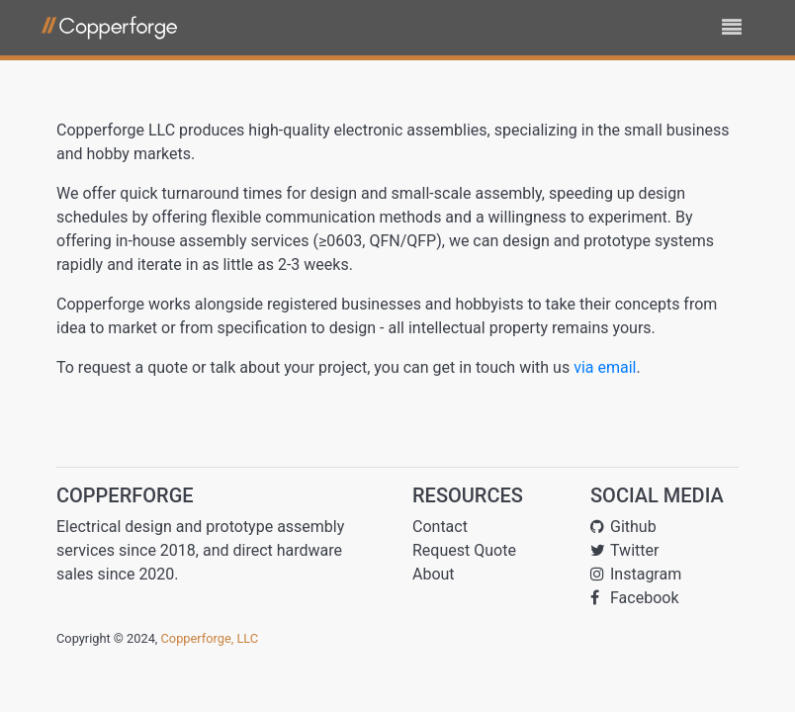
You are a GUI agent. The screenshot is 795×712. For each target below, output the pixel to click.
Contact (440, 526)
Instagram (635, 574)
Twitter (624, 550)
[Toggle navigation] (731, 28)
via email (605, 367)
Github (623, 526)
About (433, 574)
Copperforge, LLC (210, 638)
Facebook (634, 597)
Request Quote (464, 550)
